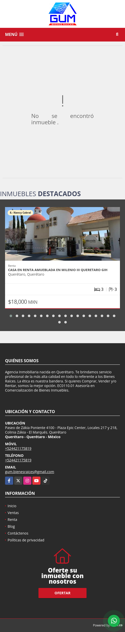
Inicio (12, 505)
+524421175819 (18, 448)
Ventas (13, 512)
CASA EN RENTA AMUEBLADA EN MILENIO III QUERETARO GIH (58, 270)
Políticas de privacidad (26, 540)
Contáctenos (18, 533)
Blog (11, 526)
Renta (12, 519)
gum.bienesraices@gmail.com (29, 471)
